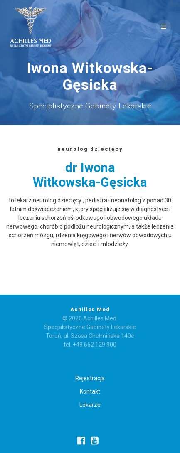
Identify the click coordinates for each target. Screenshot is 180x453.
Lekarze (90, 404)
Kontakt (90, 391)
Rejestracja (90, 378)
